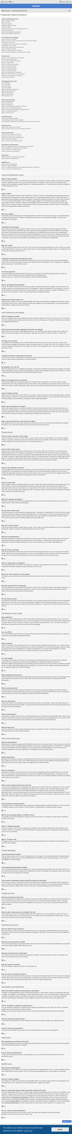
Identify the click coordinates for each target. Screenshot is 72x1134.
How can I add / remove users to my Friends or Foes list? (16, 128)
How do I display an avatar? (9, 48)
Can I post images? (7, 87)
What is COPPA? (6, 22)
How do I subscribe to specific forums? (11, 149)
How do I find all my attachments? (10, 158)
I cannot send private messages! (10, 118)
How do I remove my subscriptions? (11, 151)
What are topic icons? (7, 95)
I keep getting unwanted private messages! (13, 120)
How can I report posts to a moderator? (12, 72)
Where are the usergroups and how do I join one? (14, 106)
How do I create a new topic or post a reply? (13, 57)
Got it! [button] (60, 1129)
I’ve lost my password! (7, 30)
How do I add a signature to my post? (11, 61)
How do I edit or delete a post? (9, 59)
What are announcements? (8, 91)
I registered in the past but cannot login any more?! (15, 28)
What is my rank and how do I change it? (12, 50)
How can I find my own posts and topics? (12, 140)
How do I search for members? (9, 139)
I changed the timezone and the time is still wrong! (14, 44)
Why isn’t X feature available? (9, 165)
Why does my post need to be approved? (12, 75)
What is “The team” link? (8, 112)
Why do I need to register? (8, 20)
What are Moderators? (7, 103)
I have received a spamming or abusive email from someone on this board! (21, 121)
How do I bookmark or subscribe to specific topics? (15, 148)
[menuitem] (11, 2)
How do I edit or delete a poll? (9, 65)
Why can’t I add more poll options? (10, 64)
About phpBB (53, 1071)
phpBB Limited (48, 1069)
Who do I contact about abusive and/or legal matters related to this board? (20, 167)
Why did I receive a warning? (9, 70)
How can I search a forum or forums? (11, 134)
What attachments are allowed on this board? (13, 156)
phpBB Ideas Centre (9, 1082)
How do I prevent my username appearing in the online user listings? (19, 40)
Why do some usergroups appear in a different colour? (15, 109)
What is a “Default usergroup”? (9, 111)
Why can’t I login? (6, 27)
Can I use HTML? (6, 84)
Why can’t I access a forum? (9, 67)
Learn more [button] (28, 1131)
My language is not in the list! (9, 45)
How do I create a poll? (7, 62)
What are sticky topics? (7, 92)
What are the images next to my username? (13, 47)
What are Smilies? (6, 86)
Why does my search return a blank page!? (13, 137)
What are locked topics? (8, 94)
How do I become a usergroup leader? (11, 107)
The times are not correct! (8, 42)
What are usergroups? (7, 104)
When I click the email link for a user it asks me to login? (16, 52)
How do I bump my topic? (8, 77)
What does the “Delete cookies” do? (11, 33)
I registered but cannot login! (9, 25)
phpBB (35, 372)
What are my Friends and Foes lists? (11, 127)
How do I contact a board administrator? (12, 168)
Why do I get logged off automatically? (11, 32)
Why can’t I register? (7, 23)
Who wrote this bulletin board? (9, 164)
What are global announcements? (10, 89)
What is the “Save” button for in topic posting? (13, 74)
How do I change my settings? (9, 39)
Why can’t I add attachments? (9, 69)
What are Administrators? (8, 101)
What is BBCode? (6, 82)
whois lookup (48, 1094)
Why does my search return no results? (12, 136)
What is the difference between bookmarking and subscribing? (17, 146)
